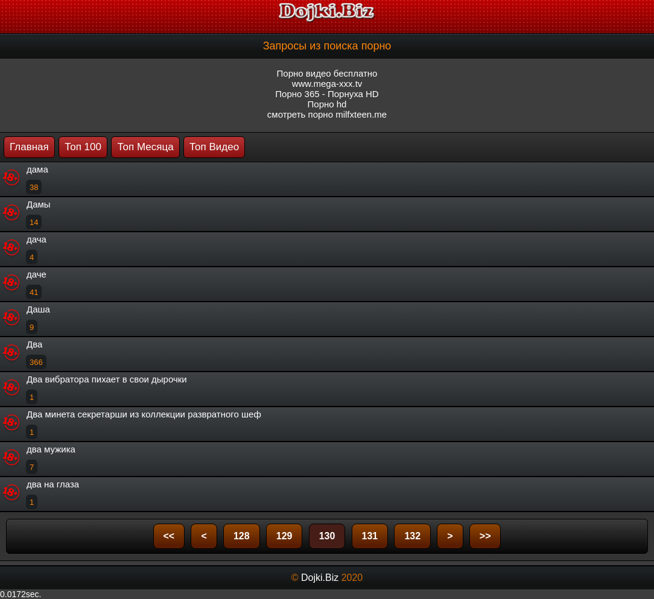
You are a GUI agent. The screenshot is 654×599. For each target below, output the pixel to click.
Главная (29, 147)
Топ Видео (214, 147)
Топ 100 (83, 147)
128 (241, 536)
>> (485, 536)
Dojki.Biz (319, 577)
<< (169, 536)
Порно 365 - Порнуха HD (326, 94)
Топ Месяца (145, 147)
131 (370, 536)
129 (284, 536)
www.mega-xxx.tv (327, 83)
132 (412, 536)
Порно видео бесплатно (327, 73)
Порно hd (327, 104)
